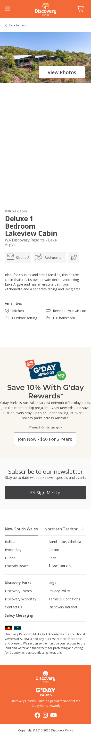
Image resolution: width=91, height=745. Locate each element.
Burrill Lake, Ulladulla (65, 541)
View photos (62, 72)
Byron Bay (13, 549)
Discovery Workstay (20, 599)
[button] (82, 529)
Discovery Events (18, 591)
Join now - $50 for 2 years (45, 439)
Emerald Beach (17, 566)
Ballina (10, 541)
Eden (52, 558)
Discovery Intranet (63, 607)
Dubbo (10, 558)
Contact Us (13, 607)
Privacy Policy (59, 591)
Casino (54, 549)
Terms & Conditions (64, 599)
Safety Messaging (19, 615)
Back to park (17, 25)
